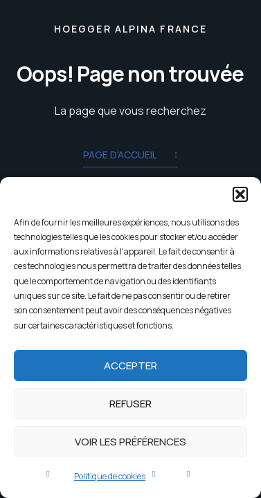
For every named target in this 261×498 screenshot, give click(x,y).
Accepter (130, 365)
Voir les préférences (130, 441)
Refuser (130, 403)
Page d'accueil (130, 156)
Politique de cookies (109, 476)
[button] (240, 194)
